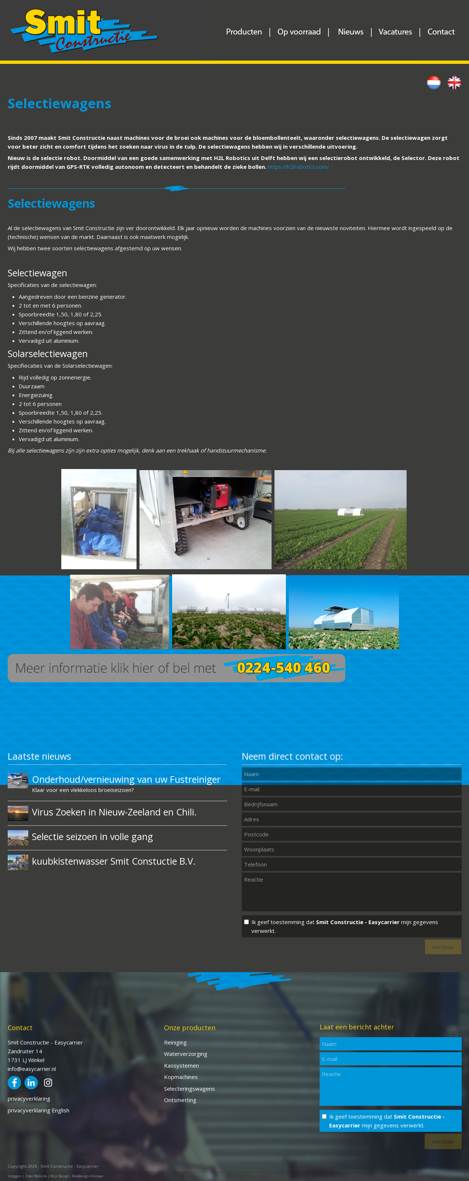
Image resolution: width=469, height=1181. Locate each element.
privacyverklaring (29, 1098)
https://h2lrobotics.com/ (298, 166)
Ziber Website (36, 1176)
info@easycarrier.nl (32, 1068)
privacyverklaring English (38, 1110)
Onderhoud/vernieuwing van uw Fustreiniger (126, 779)
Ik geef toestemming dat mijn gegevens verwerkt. (344, 926)
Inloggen (15, 1176)
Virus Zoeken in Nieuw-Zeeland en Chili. (114, 812)
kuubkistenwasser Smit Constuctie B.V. (114, 861)
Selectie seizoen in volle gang (92, 836)
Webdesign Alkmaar (87, 1176)
